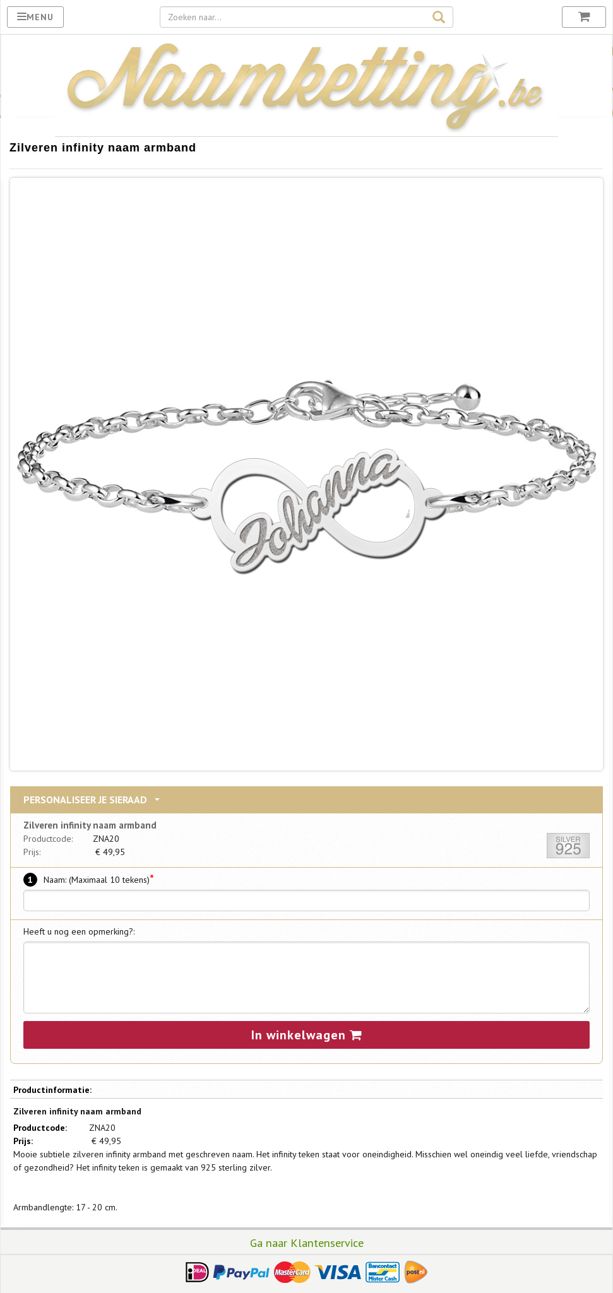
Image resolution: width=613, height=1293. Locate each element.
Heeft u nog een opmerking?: (78, 931)
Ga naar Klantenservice (307, 1242)
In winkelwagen (306, 1035)
